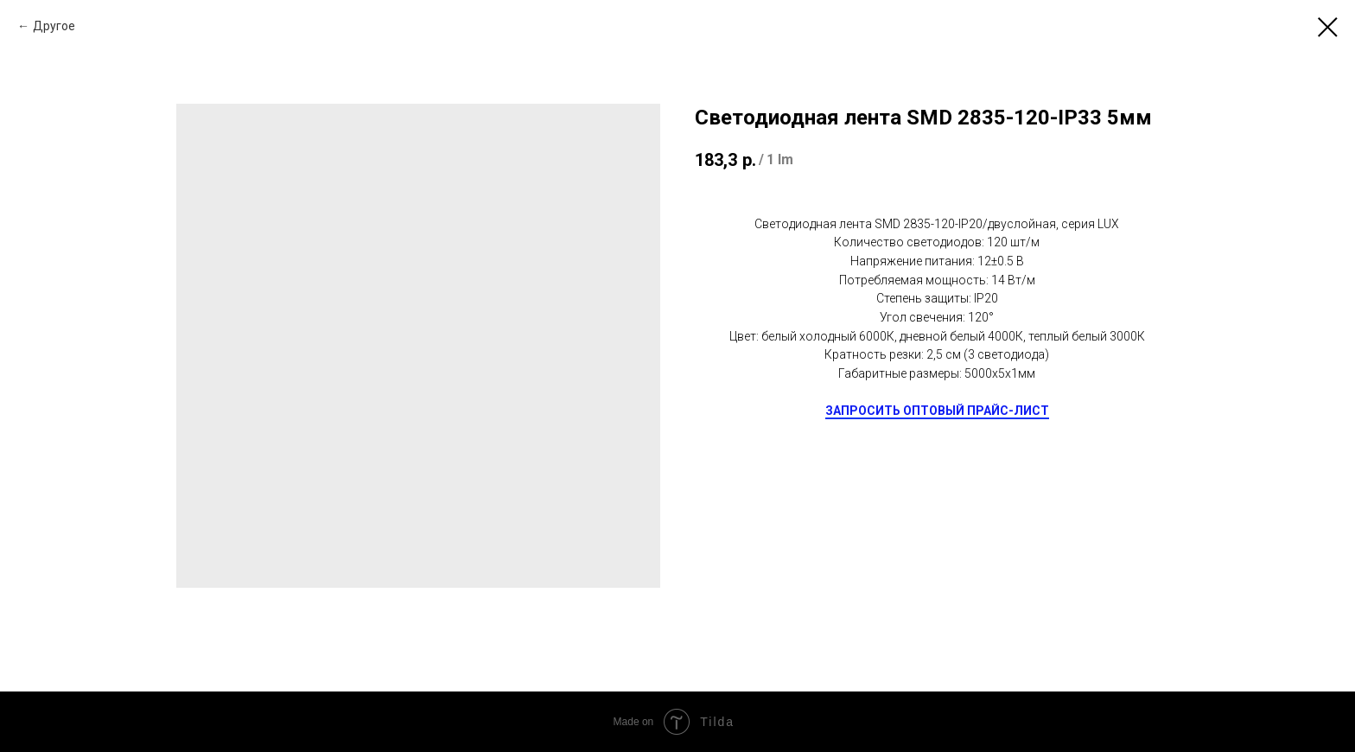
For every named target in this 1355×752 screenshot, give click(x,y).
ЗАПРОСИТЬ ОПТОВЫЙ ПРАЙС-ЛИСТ (937, 410)
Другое (54, 26)
